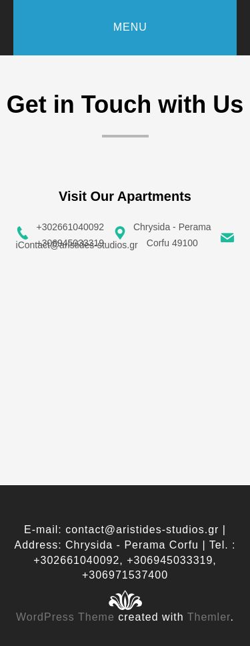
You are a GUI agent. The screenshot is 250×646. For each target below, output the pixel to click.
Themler (209, 617)
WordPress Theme (65, 617)
